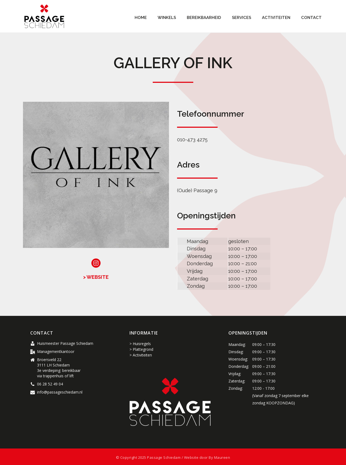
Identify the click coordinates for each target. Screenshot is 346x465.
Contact (311, 17)
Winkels (167, 17)
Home (141, 17)
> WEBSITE (96, 277)
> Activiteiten (140, 355)
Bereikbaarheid (204, 17)
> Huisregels (140, 343)
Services (241, 17)
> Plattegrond (141, 349)
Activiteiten (276, 17)
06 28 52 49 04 (50, 384)
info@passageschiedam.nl (59, 392)
